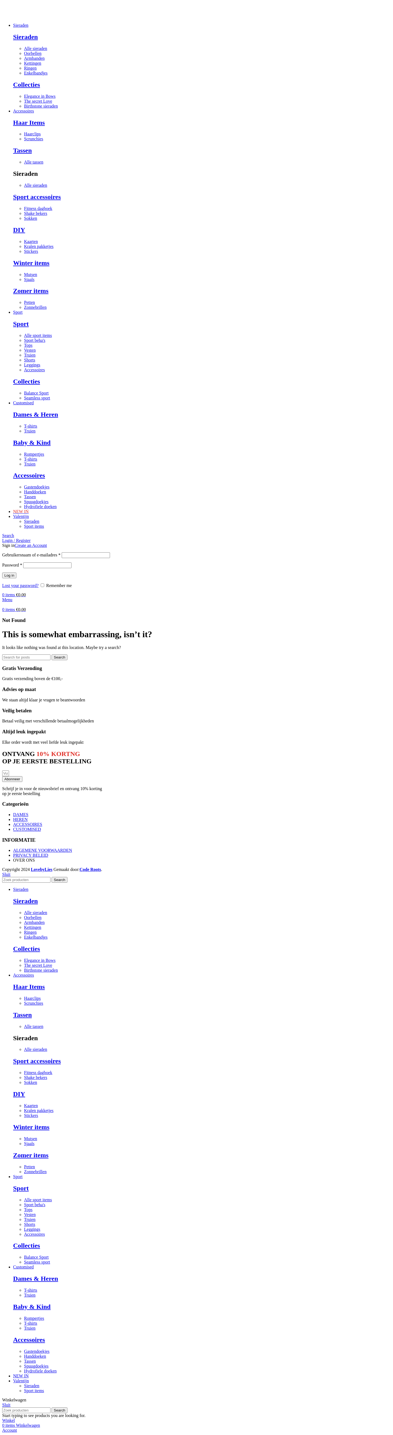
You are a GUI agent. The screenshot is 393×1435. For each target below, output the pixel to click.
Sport (21, 323)
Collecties (26, 84)
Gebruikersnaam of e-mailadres (31, 555)
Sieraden (25, 36)
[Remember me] (42, 585)
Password (12, 565)
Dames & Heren (35, 414)
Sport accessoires (37, 196)
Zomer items (31, 290)
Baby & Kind (31, 442)
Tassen (22, 150)
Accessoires (29, 475)
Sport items (34, 526)
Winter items (31, 262)
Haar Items (29, 122)
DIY (19, 229)
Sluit (6, 874)
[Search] (8, 535)
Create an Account (31, 545)
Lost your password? (20, 585)
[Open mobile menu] (7, 599)
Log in (9, 575)
